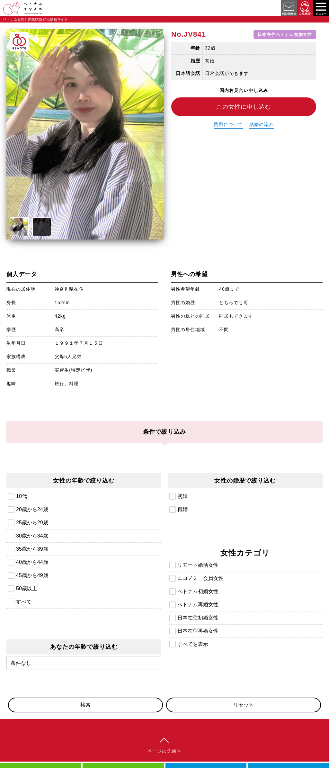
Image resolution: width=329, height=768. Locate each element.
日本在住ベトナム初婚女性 (285, 34)
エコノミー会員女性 (200, 578)
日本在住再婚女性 (197, 631)
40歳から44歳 (32, 562)
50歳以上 (26, 588)
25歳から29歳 (32, 522)
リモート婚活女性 (197, 565)
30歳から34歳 (32, 535)
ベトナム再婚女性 (197, 604)
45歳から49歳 (32, 575)
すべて (23, 601)
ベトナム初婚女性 (197, 591)
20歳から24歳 (32, 509)
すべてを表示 (192, 644)
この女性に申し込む (243, 107)
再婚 (182, 509)
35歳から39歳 (32, 549)
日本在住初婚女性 (197, 617)
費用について (228, 124)
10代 (21, 496)
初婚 (182, 496)
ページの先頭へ (164, 751)
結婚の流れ (261, 124)
